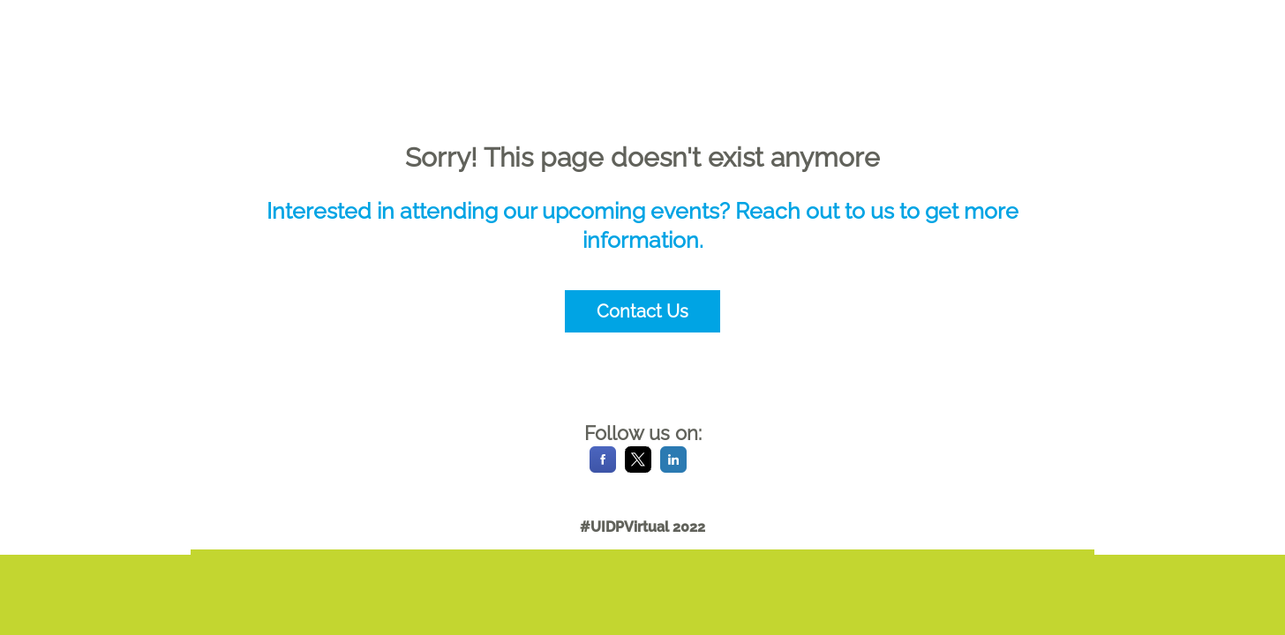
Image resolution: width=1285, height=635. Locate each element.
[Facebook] (603, 467)
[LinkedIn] (673, 467)
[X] (638, 467)
